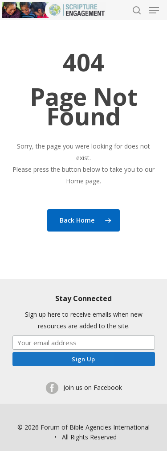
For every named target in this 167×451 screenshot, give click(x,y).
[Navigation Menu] (154, 10)
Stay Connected (83, 298)
